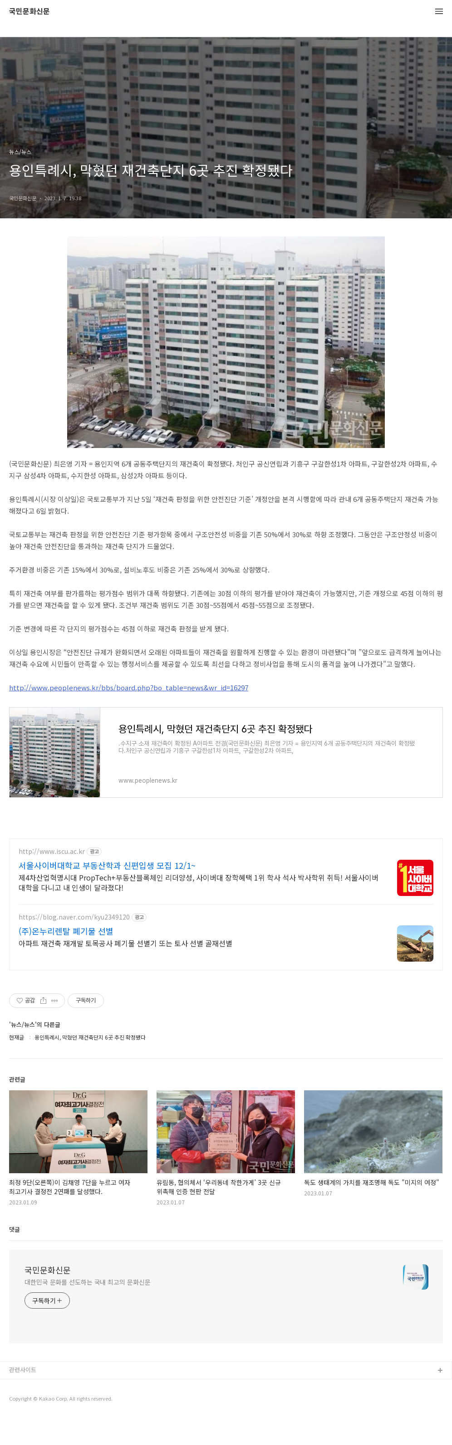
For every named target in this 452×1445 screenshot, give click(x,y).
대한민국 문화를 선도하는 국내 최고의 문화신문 (88, 1308)
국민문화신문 (29, 11)
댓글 (14, 1256)
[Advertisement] (226, 917)
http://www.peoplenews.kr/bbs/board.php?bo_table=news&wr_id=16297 (128, 687)
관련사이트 (22, 1396)
